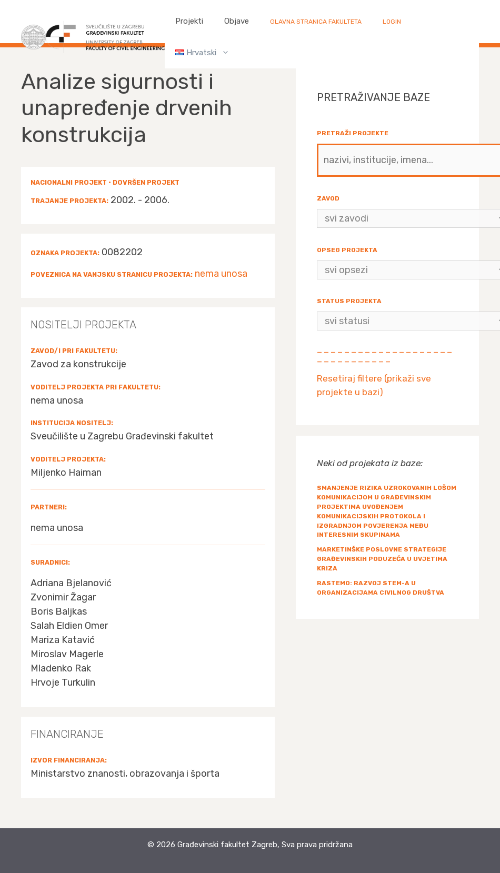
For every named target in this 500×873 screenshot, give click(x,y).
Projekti (189, 21)
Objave (236, 21)
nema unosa (221, 273)
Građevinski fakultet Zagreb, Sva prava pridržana (265, 844)
